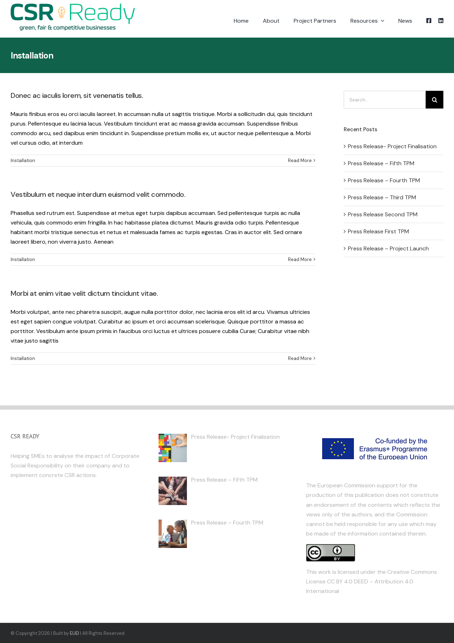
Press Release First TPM (378, 231)
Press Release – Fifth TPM (381, 163)
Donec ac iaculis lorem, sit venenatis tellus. (77, 95)
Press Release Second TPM (382, 214)
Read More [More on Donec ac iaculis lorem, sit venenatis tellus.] (300, 160)
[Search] (434, 100)
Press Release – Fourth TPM (384, 180)
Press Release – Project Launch (388, 248)
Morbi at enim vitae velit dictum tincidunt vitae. (84, 293)
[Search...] (385, 100)
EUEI (74, 633)
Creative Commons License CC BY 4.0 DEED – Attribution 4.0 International (371, 581)
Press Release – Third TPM (382, 197)
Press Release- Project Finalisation (392, 146)
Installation (23, 160)
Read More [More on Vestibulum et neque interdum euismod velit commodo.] (300, 259)
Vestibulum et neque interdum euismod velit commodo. (98, 194)
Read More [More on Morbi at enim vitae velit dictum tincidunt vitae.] (300, 358)
